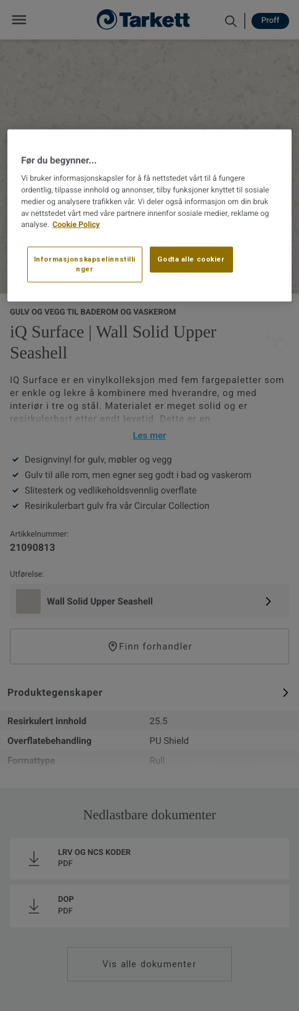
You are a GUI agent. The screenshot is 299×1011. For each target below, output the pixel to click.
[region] (149, 216)
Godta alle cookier (190, 259)
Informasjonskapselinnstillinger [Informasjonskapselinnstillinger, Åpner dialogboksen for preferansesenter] (85, 264)
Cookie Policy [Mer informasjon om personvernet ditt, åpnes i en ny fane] (76, 224)
